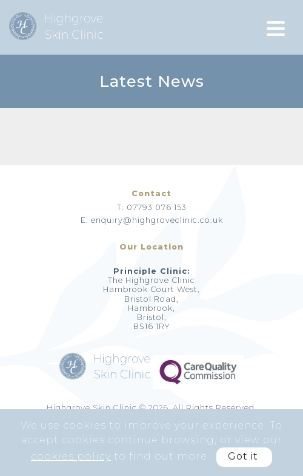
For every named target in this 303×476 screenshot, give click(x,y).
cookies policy (71, 456)
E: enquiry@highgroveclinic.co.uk (152, 220)
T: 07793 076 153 (152, 207)
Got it (243, 456)
